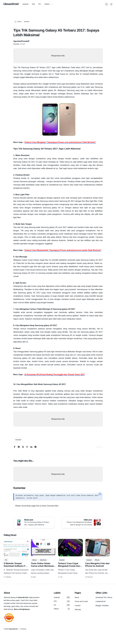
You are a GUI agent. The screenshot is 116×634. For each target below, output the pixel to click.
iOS (35, 4)
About (77, 597)
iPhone (97, 560)
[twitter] (23, 447)
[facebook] (14, 447)
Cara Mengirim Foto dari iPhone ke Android (97, 564)
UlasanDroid (11, 3)
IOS (62, 601)
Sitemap (78, 609)
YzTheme (23, 629)
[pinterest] (19, 447)
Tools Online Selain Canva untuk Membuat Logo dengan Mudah (42, 566)
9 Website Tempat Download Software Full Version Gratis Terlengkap (16, 567)
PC (41, 4)
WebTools (43, 560)
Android (27, 4)
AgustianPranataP (21, 41)
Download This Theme (104, 597)
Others (49, 4)
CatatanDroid (101, 601)
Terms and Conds (81, 601)
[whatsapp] (27, 447)
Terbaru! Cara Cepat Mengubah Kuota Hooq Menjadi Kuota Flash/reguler (69, 567)
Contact (78, 605)
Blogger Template (102, 605)
